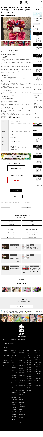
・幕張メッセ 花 (13, 415)
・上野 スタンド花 (37, 386)
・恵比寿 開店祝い (29, 374)
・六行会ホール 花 (21, 376)
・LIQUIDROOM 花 (22, 363)
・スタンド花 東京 (37, 356)
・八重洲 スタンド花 (37, 374)
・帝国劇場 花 (21, 395)
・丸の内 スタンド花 (37, 376)
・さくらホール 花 (14, 405)
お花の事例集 (37, 95)
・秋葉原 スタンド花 (37, 381)
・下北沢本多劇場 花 (22, 412)
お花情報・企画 (22, 345)
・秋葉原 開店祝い (29, 386)
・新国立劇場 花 (21, 358)
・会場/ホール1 (13, 356)
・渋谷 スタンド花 (37, 358)
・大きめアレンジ (37, 98)
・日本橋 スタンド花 (37, 383)
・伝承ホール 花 (13, 407)
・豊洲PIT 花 (21, 400)
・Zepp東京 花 (13, 373)
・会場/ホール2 (21, 356)
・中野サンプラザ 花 (22, 410)
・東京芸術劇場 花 (21, 385)
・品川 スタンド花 (37, 367)
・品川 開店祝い (28, 372)
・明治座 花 (13, 358)
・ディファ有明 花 (14, 378)
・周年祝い (28, 359)
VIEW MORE (21, 285)
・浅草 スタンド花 (37, 390)
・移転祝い (28, 356)
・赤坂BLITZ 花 (13, 360)
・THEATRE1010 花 (22, 398)
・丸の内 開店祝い (29, 381)
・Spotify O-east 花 (14, 395)
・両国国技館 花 (13, 420)
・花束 (35, 103)
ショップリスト (37, 113)
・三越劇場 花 (21, 407)
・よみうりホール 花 (22, 380)
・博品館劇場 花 (21, 378)
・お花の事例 (5, 356)
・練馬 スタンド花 (37, 388)
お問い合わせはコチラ (21, 312)
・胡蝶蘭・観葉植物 (37, 106)
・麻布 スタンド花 (37, 370)
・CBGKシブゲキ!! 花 (14, 390)
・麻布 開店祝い (28, 375)
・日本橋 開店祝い (29, 388)
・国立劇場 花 (21, 405)
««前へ (5, 207)
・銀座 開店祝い (28, 384)
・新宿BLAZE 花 (13, 380)
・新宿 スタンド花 (37, 360)
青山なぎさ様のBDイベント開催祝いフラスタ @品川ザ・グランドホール (39, 60)
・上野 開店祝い (28, 391)
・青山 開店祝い (28, 377)
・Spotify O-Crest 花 (14, 400)
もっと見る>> (35, 84)
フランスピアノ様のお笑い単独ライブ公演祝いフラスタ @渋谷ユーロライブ (39, 79)
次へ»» (26, 207)
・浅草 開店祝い (28, 395)
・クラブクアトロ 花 (14, 412)
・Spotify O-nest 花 (14, 398)
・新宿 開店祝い (28, 365)
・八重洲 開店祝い (29, 379)
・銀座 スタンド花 (37, 379)
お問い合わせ (37, 117)
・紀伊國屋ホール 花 (14, 368)
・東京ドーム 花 (13, 422)
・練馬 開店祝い (28, 393)
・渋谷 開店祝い (28, 363)
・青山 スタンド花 (37, 372)
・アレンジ (36, 104)
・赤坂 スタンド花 (37, 363)
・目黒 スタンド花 (37, 365)
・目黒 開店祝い (28, 370)
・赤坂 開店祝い (28, 368)
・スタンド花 (36, 97)
